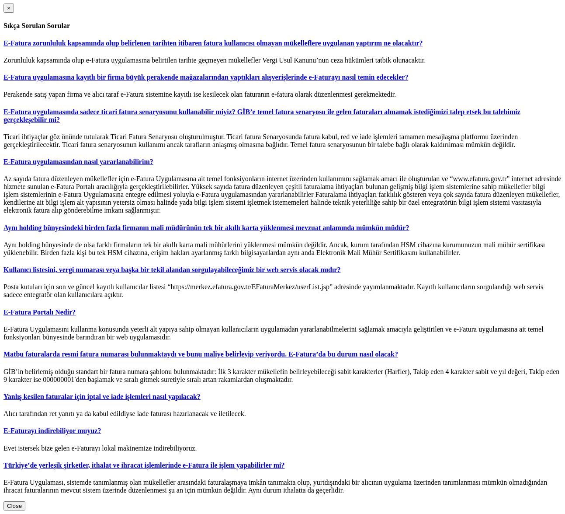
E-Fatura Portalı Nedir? (39, 312)
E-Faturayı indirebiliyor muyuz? (52, 430)
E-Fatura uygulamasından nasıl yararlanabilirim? (78, 161)
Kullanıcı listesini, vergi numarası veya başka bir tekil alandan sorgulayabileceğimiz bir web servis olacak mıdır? (171, 269)
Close (14, 506)
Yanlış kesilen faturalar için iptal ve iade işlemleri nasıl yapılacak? (102, 396)
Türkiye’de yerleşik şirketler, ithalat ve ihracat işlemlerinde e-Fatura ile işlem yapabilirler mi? (143, 465)
